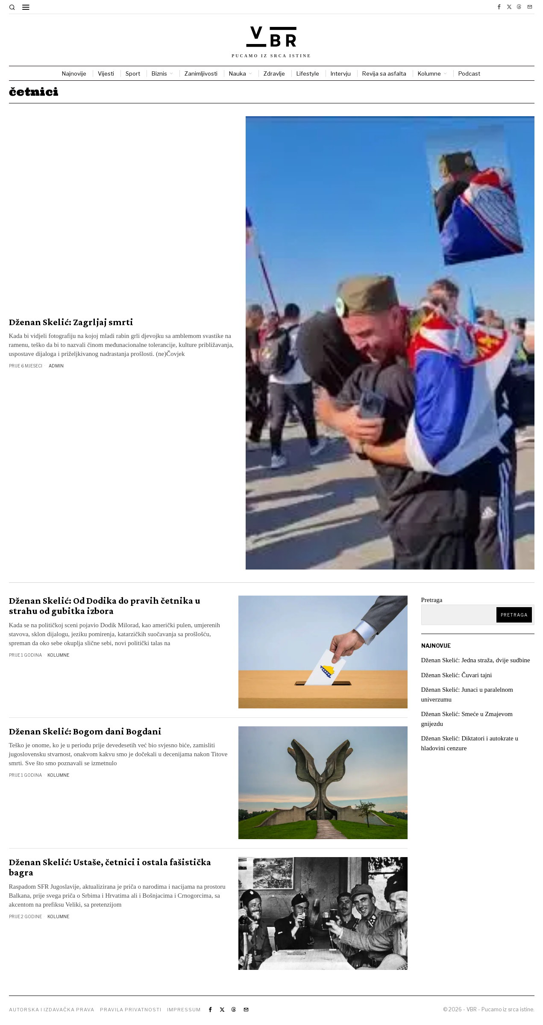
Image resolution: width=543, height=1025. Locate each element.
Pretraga (432, 599)
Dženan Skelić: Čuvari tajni (456, 675)
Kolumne (58, 655)
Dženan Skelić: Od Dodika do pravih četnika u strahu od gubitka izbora (104, 606)
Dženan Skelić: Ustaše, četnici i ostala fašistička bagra (110, 867)
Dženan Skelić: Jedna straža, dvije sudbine (476, 660)
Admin (56, 365)
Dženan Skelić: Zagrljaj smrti (71, 322)
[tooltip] (499, 7)
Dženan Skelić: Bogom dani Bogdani (85, 731)
